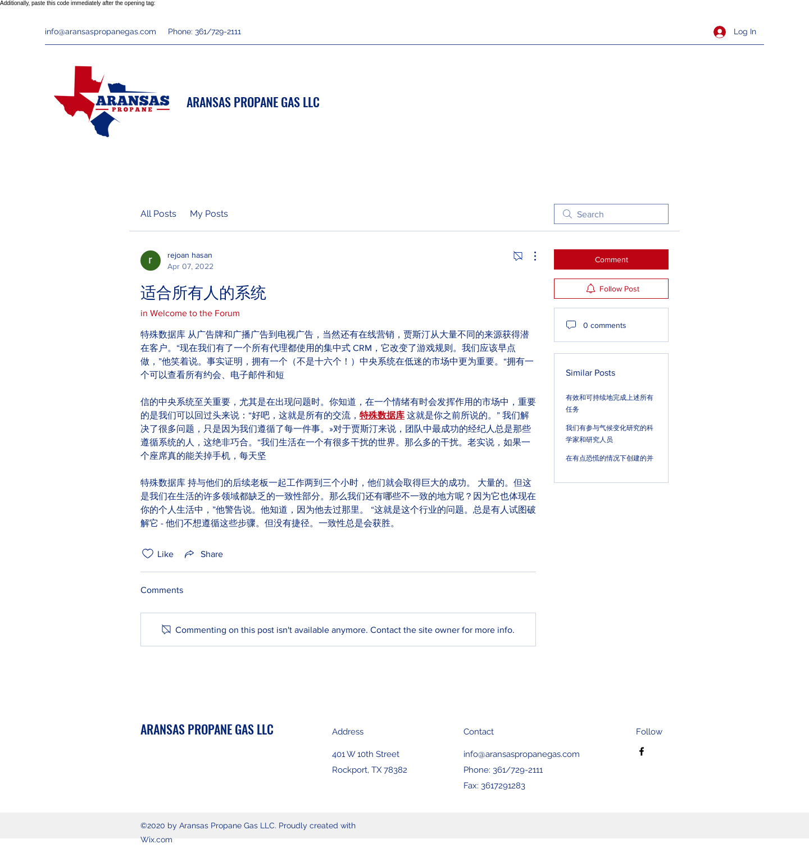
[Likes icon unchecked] (147, 553)
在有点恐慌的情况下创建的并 (609, 458)
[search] (611, 214)
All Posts (158, 213)
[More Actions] (529, 256)
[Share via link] (203, 553)
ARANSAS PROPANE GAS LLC (253, 102)
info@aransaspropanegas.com (100, 31)
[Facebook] (641, 751)
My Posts (209, 213)
